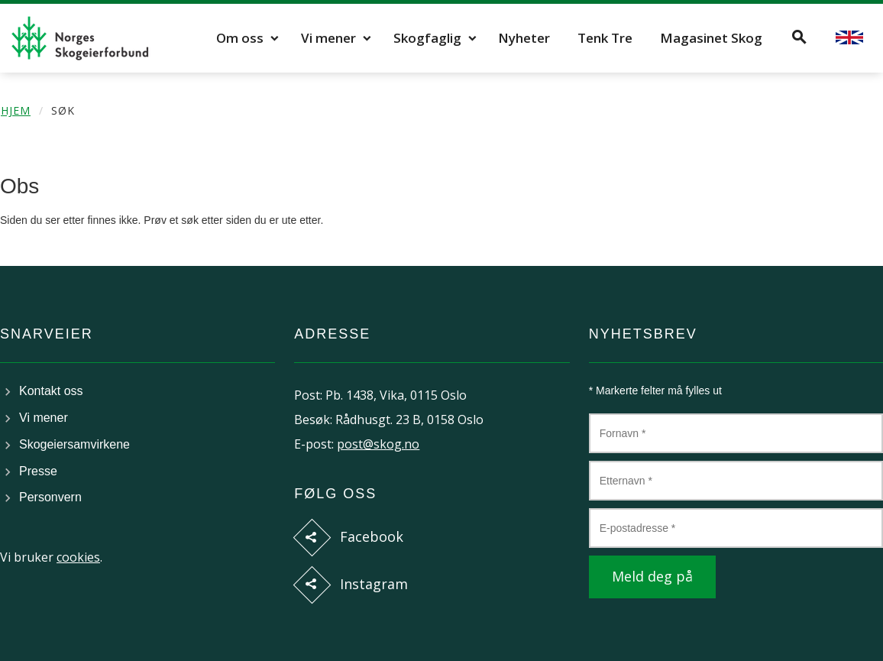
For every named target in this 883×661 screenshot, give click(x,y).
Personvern (50, 497)
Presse (38, 471)
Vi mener (328, 38)
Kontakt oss (51, 390)
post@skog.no (378, 444)
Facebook (371, 536)
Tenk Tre (604, 38)
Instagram (374, 584)
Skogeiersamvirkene (74, 444)
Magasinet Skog (711, 38)
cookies (78, 557)
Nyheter (524, 38)
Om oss (240, 38)
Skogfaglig (427, 38)
